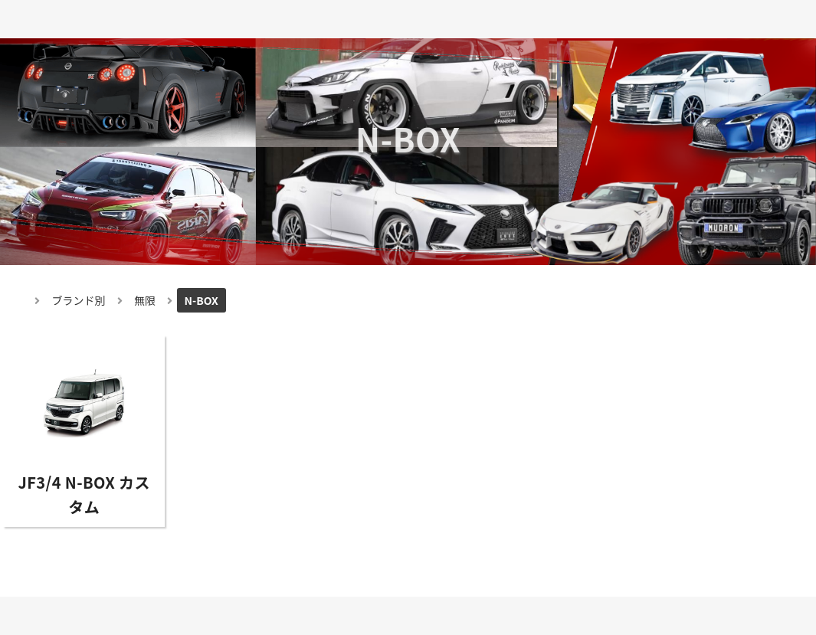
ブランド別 (79, 300)
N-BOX (201, 300)
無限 (145, 300)
